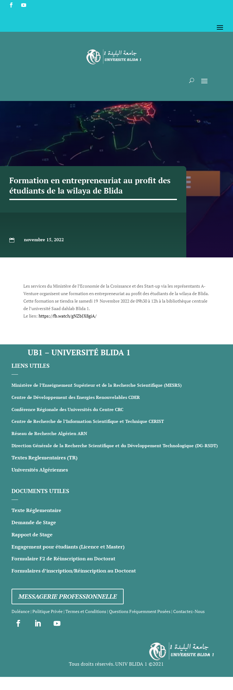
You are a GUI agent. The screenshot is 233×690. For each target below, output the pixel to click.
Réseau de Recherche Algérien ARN (49, 433)
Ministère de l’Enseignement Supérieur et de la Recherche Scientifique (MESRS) (97, 385)
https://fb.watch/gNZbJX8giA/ (68, 316)
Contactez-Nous (189, 611)
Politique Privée (47, 611)
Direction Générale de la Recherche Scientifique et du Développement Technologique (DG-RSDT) (115, 445)
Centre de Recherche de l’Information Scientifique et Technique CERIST (88, 421)
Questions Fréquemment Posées (139, 611)
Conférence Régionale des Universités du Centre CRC (67, 409)
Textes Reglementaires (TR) (45, 457)
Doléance (21, 611)
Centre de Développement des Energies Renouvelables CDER (76, 397)
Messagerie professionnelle (67, 596)
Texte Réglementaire (36, 510)
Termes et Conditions (85, 611)
